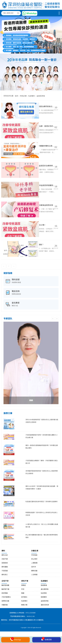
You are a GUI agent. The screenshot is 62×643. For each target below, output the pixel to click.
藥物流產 (34, 582)
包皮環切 (24, 613)
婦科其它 (5, 586)
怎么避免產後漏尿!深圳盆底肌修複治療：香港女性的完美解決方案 (39, 128)
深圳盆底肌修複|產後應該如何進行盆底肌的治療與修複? (39, 171)
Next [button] (57, 330)
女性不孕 (5, 593)
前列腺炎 (24, 609)
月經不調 (5, 571)
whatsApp (15, 639)
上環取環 (34, 574)
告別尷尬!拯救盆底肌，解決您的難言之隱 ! (39, 234)
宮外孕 (33, 578)
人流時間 (34, 586)
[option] (31, 374)
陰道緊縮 (44, 597)
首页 (16, 96)
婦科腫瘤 (5, 578)
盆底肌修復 (41, 96)
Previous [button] (52, 330)
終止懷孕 (34, 571)
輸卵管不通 (5, 601)
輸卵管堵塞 (5, 597)
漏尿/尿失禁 (45, 616)
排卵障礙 (5, 605)
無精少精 (24, 616)
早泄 (22, 601)
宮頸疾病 (5, 574)
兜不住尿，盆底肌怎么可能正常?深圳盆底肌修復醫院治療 (39, 192)
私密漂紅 (44, 605)
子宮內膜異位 (6, 609)
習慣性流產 (5, 613)
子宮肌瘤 (5, 582)
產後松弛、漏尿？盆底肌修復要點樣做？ (39, 256)
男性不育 (24, 593)
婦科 (3, 562)
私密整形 (31, 96)
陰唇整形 (44, 609)
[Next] (14, 278)
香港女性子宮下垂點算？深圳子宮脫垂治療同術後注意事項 (39, 107)
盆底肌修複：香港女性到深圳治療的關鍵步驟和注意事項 (39, 150)
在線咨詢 (46, 639)
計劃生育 (34, 562)
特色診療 (23, 96)
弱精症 (23, 597)
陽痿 (22, 605)
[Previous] (4, 278)
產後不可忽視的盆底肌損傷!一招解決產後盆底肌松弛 (39, 213)
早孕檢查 (34, 567)
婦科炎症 (5, 567)
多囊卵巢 (5, 616)
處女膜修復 (44, 601)
